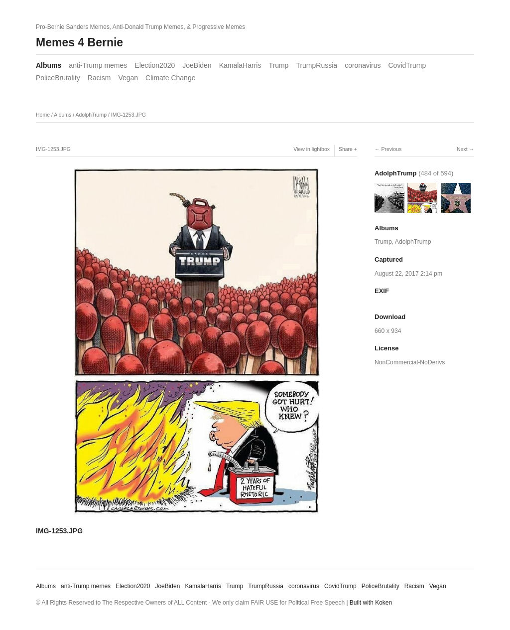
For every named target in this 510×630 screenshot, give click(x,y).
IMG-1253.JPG (128, 115)
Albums (48, 65)
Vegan (128, 78)
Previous (391, 149)
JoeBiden (196, 65)
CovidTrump (407, 65)
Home (43, 115)
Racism (99, 78)
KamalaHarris (240, 65)
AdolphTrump (91, 115)
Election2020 (154, 65)
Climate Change (170, 78)
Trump (278, 65)
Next (462, 149)
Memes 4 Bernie (79, 42)
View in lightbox (311, 149)
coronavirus (363, 65)
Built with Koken (371, 602)
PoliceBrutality (58, 78)
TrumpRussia (316, 65)
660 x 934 (388, 330)
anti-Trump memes (98, 65)
